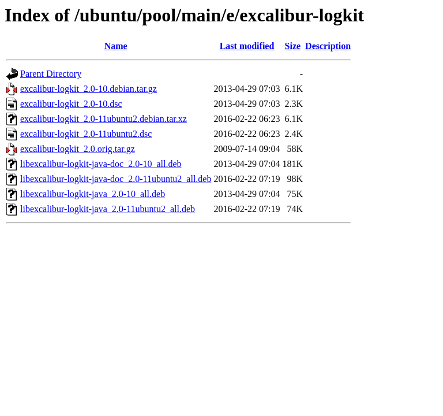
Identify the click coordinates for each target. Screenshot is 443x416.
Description (328, 46)
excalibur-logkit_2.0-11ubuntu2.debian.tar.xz (103, 119)
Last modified (247, 46)
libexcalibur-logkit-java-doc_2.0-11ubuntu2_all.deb (115, 179)
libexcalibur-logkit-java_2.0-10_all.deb (92, 194)
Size (293, 46)
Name (115, 46)
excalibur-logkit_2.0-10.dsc (71, 104)
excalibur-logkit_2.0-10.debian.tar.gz (88, 89)
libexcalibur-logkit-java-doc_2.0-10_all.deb (101, 164)
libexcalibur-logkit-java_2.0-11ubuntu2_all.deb (107, 209)
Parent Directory (50, 74)
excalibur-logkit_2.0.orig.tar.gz (77, 149)
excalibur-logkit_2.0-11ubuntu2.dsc (86, 134)
